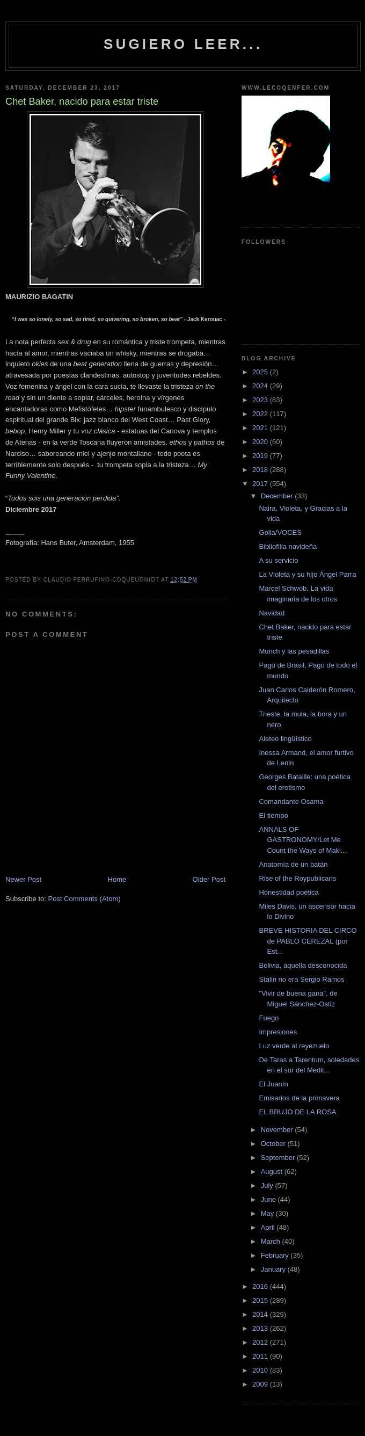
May (268, 1213)
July (268, 1185)
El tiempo (273, 815)
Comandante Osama (291, 801)
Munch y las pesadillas (294, 651)
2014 (261, 1314)
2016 (261, 1286)
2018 (261, 470)
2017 (261, 484)
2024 (261, 386)
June (269, 1199)
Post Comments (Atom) (84, 899)
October (274, 1144)
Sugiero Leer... (183, 44)
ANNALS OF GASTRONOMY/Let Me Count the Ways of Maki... (302, 839)
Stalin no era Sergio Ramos (301, 979)
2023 (261, 400)
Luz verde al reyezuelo (294, 1046)
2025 (261, 372)
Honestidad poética (288, 892)
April (269, 1227)
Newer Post (23, 879)
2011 (261, 1356)
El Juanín (273, 1084)
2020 (261, 442)
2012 (261, 1342)
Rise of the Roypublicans (297, 878)
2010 (261, 1370)
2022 (261, 414)
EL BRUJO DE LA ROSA (297, 1112)
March (271, 1241)
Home (117, 879)
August (272, 1171)
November (278, 1130)
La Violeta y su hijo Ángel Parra (307, 574)
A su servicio (278, 560)
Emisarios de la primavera (299, 1098)
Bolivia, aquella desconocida (303, 965)
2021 (261, 428)
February (276, 1255)
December (278, 496)
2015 (261, 1300)
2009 (261, 1384)
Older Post (209, 879)
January (274, 1269)
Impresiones (278, 1032)
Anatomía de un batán (293, 864)
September (279, 1158)
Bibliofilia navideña (288, 546)
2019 (261, 456)
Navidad (271, 613)
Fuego (269, 1018)
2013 (261, 1328)
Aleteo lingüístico (285, 739)
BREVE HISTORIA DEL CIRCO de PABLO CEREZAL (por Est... (307, 940)
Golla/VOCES (280, 532)
